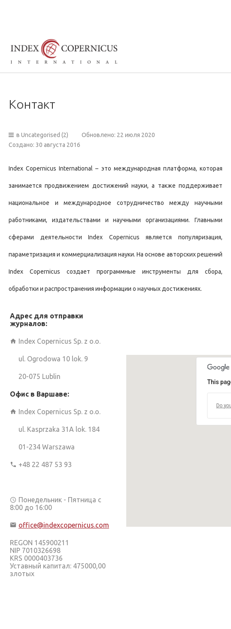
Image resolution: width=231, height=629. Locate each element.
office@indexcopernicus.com (63, 525)
